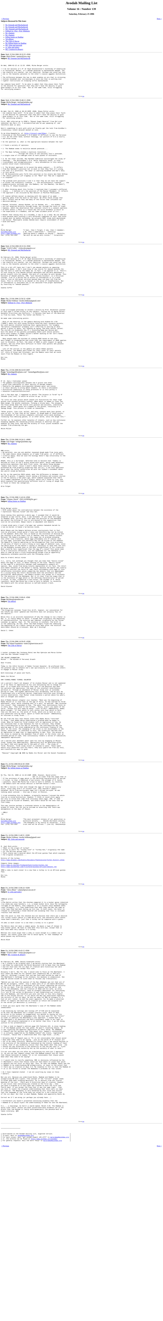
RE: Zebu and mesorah (13, 45)
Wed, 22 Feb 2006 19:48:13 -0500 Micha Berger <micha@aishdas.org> (17, 108)
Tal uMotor (9, 39)
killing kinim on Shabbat (14, 37)
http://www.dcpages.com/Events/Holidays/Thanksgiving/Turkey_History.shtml (33, 985)
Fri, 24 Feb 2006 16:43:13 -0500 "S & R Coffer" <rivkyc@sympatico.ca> (18, 1091)
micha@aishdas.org (8, 262)
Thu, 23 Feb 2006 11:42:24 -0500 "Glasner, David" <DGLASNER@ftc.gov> (19, 567)
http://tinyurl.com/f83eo (35, 144)
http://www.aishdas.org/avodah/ (44, 1311)
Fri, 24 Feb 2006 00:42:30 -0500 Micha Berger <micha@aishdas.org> (17, 877)
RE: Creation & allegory (14, 49)
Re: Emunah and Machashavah (16, 25)
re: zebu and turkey (12, 47)
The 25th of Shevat (12, 41)
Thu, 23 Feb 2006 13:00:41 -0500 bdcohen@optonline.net (15, 684)
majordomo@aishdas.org (59, 1309)
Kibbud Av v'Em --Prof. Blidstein (17, 31)
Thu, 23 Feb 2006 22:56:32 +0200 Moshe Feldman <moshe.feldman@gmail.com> (21, 339)
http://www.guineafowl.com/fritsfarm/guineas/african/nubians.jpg (28, 993)
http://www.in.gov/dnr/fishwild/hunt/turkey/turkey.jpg (24, 991)
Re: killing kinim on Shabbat (15, 43)
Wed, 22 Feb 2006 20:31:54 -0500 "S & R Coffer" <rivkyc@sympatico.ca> (18, 280)
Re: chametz (9, 33)
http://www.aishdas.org (10, 264)
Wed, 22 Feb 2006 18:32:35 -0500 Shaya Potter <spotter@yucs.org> (16, 56)
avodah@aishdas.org (26, 1307)
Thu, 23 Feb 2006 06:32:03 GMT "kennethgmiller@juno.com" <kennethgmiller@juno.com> (25, 422)
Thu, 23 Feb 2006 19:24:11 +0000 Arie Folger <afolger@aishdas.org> (16, 502)
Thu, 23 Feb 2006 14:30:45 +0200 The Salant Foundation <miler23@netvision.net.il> (22, 734)
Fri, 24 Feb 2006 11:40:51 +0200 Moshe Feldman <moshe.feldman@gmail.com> (21, 959)
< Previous (5, 19)
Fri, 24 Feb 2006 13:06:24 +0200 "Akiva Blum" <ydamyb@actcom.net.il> (18, 1019)
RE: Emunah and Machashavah (16, 29)
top (83, 102)
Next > (159, 19)
